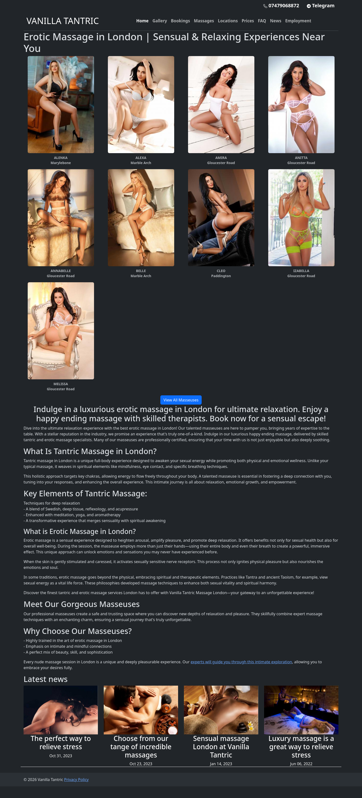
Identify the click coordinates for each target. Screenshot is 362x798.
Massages (204, 21)
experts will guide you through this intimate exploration (241, 662)
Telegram (321, 5)
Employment (298, 21)
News (275, 21)
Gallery (159, 21)
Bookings (180, 21)
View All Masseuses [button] (181, 400)
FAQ (262, 21)
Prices (248, 21)
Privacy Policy (76, 779)
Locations (228, 21)
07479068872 (281, 5)
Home (142, 21)
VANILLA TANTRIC (62, 21)
